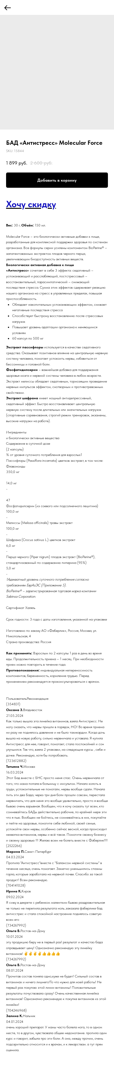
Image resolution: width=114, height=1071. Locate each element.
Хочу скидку (31, 203)
